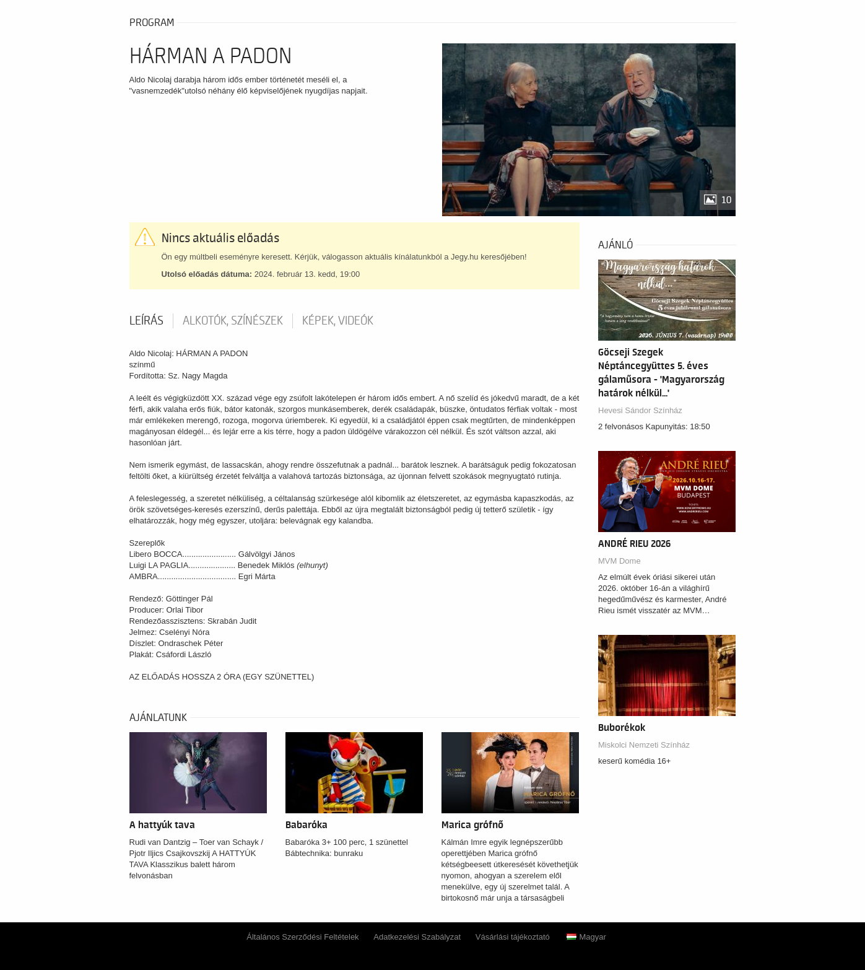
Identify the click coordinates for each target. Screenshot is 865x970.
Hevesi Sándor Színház (640, 410)
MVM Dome (619, 561)
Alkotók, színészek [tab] (233, 321)
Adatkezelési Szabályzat (417, 937)
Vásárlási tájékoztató (513, 937)
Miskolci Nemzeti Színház (644, 744)
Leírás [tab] (146, 321)
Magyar (586, 937)
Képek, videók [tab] (337, 321)
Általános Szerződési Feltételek (302, 937)
